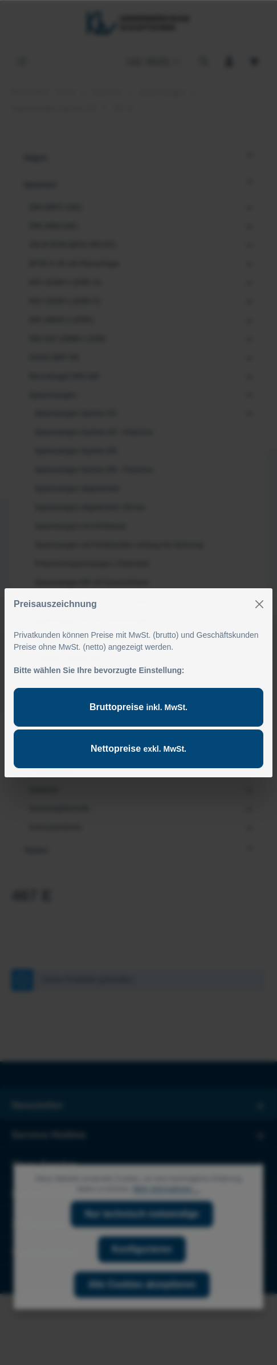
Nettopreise (138, 748)
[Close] (259, 604)
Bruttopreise (138, 707)
